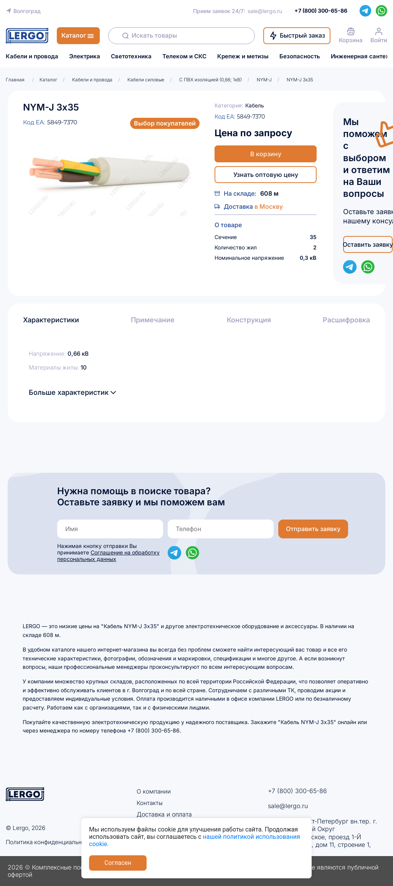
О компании (154, 791)
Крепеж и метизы (243, 56)
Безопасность (299, 56)
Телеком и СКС (184, 56)
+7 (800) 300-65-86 (297, 791)
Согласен (117, 862)
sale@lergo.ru (265, 11)
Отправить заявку (313, 529)
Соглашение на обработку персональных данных (108, 555)
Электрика (84, 56)
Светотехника (131, 56)
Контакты (150, 803)
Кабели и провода (32, 56)
